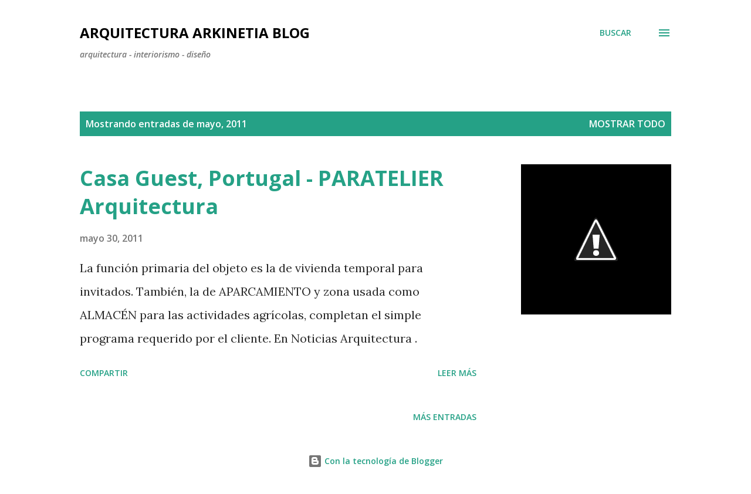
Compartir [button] (104, 372)
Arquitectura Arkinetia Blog (195, 32)
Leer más (457, 372)
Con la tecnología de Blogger (375, 460)
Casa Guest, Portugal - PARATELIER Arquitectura (262, 192)
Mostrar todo (627, 123)
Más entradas (444, 416)
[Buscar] (615, 33)
